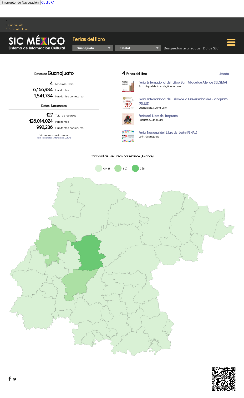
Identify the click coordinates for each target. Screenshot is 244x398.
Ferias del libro (18, 29)
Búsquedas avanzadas (182, 48)
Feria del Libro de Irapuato (158, 115)
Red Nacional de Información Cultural (54, 137)
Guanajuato (16, 25)
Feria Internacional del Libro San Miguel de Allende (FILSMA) (183, 82)
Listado (224, 73)
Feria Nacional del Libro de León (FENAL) (168, 132)
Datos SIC (211, 48)
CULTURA (47, 2)
